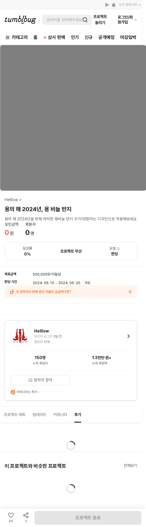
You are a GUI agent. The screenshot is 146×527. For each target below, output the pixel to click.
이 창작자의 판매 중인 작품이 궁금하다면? (71, 292)
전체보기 (130, 465)
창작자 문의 (40, 380)
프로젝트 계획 (14, 414)
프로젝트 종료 (88, 517)
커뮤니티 (60, 414)
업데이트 (39, 414)
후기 (77, 414)
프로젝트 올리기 (100, 19)
